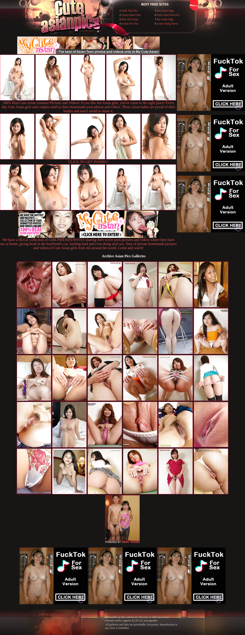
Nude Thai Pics (129, 10)
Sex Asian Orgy (165, 10)
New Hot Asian (129, 19)
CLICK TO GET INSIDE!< (88, 162)
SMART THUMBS (130, 542)
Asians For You (129, 23)
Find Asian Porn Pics (168, 15)
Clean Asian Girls (131, 15)
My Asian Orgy (165, 19)
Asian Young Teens (167, 23)
